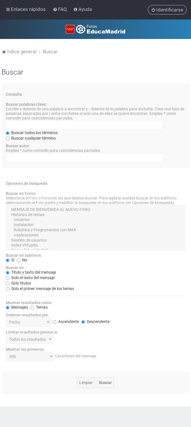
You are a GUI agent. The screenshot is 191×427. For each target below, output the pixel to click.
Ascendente (66, 321)
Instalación (95, 224)
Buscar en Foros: (21, 193)
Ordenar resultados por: (27, 314)
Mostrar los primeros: (25, 349)
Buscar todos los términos (32, 132)
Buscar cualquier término (31, 138)
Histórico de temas (95, 214)
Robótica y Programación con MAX (95, 229)
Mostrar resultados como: (29, 302)
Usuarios (95, 219)
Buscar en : (16, 267)
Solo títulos (18, 283)
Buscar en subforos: (24, 255)
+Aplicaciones (95, 235)
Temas (39, 307)
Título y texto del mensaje (31, 272)
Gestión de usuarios (95, 240)
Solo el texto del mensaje (30, 277)
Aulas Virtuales (95, 245)
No (22, 259)
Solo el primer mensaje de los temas (40, 288)
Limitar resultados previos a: (32, 332)
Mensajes (17, 307)
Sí (10, 259)
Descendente (95, 321)
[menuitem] (60, 9)
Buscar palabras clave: (26, 104)
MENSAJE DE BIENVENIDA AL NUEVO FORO (95, 209)
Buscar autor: (18, 145)
